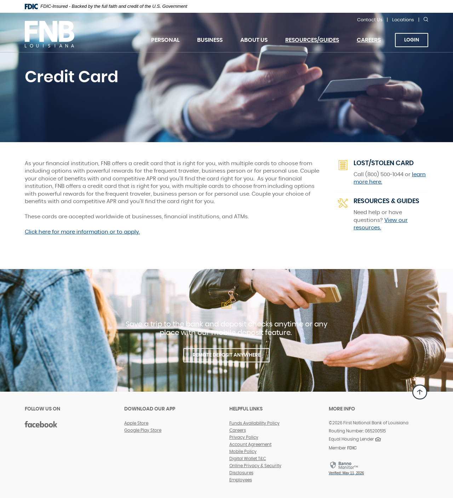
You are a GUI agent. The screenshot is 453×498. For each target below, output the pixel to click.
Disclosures (241, 473)
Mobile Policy (243, 451)
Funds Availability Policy (254, 423)
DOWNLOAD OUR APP (149, 409)
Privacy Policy (243, 437)
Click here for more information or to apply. (82, 232)
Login (411, 40)
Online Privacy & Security (255, 466)
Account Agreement (250, 444)
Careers (373, 44)
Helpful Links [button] (246, 409)
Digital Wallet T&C (247, 459)
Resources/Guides (312, 40)
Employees (240, 480)
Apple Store (136, 423)
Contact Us (370, 20)
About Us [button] (254, 40)
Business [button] (210, 40)
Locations (403, 20)
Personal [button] (165, 40)
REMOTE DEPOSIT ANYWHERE (226, 355)
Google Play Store (142, 430)
